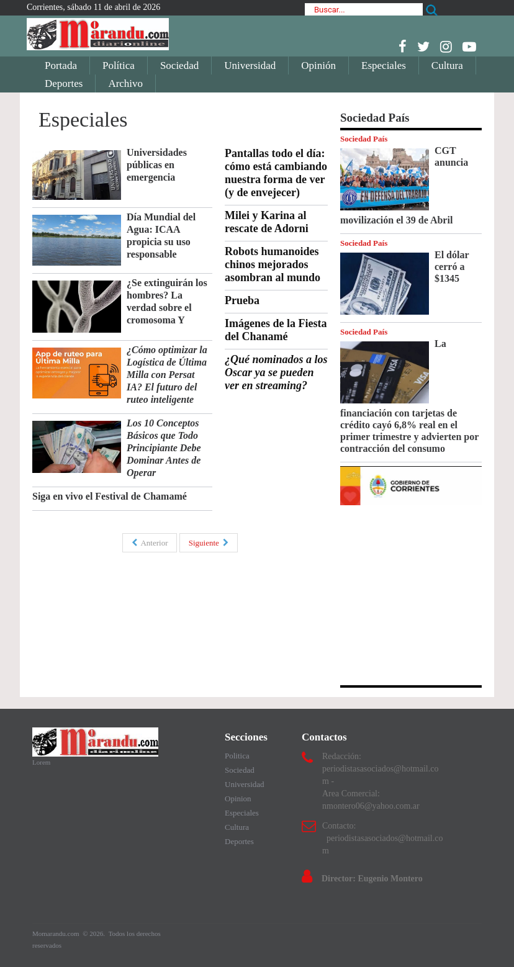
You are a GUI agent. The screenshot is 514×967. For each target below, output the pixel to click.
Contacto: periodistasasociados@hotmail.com (382, 838)
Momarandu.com (56, 933)
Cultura (447, 65)
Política (118, 65)
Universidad (250, 65)
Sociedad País (363, 138)
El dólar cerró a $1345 (452, 267)
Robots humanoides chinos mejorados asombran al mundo (272, 264)
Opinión (318, 65)
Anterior (150, 542)
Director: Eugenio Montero (372, 878)
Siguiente (209, 542)
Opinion (238, 798)
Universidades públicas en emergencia (157, 164)
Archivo (125, 83)
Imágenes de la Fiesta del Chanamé (276, 330)
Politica (237, 755)
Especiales (383, 65)
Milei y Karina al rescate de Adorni (267, 222)
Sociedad (179, 65)
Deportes (64, 83)
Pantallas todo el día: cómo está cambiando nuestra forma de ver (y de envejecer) (276, 173)
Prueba (242, 300)
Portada (61, 65)
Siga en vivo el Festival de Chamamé (109, 496)
